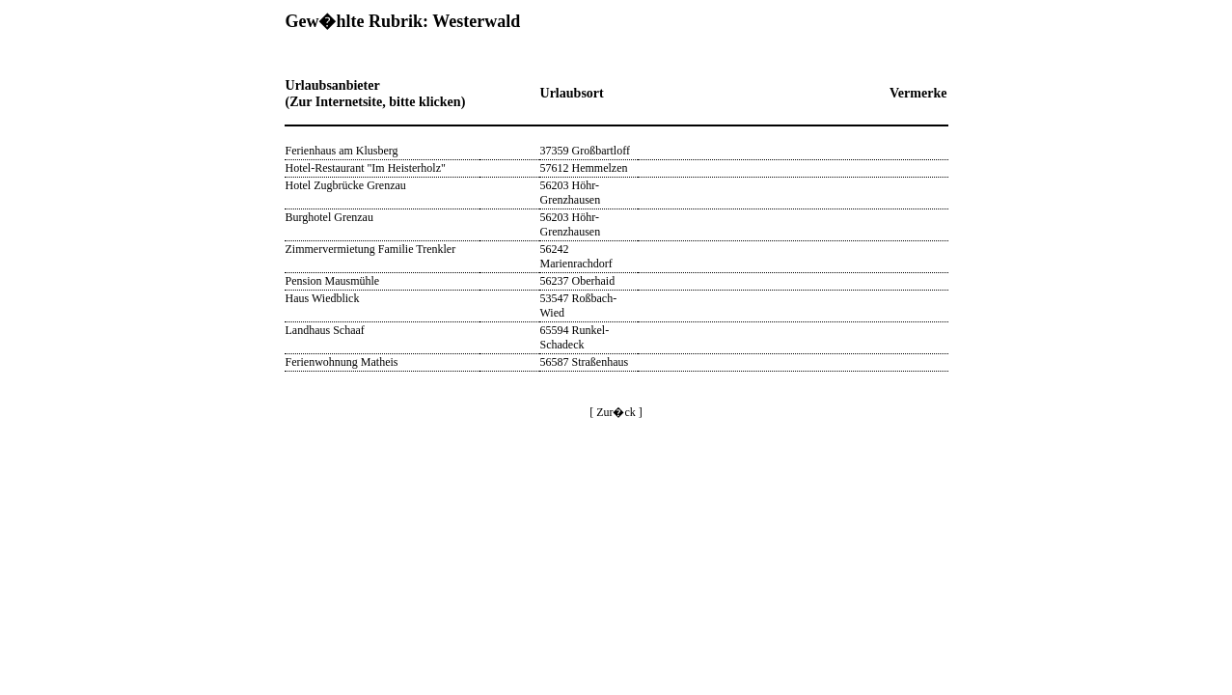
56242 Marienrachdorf (576, 256)
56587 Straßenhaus (584, 362)
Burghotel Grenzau (329, 217)
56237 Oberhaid (578, 281)
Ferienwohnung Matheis (342, 362)
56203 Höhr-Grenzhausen (570, 193)
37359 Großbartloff (585, 150)
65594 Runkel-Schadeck (575, 337)
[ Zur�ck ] (616, 412)
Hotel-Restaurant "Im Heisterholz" (366, 168)
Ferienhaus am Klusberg (342, 150)
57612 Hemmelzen (584, 168)
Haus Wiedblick (323, 298)
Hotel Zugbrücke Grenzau (346, 185)
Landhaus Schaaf (325, 330)
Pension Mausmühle (333, 281)
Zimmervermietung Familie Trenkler (371, 249)
